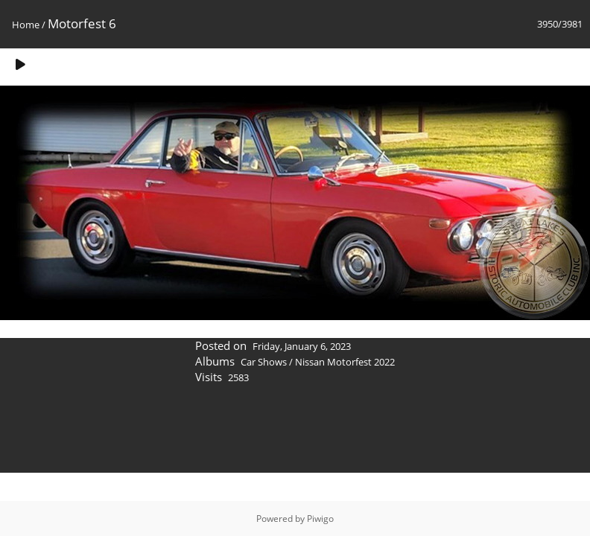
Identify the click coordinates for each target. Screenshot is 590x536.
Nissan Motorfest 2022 (345, 361)
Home (25, 24)
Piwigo (320, 518)
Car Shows (264, 361)
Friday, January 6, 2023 (302, 346)
